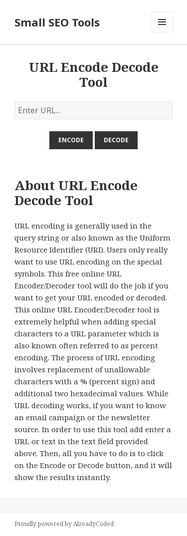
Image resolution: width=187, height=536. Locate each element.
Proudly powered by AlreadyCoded (64, 524)
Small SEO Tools (57, 21)
